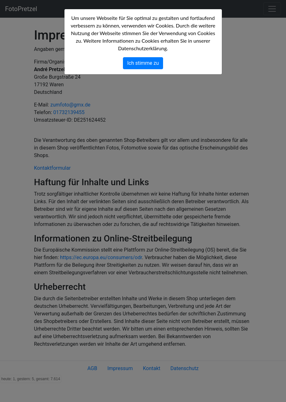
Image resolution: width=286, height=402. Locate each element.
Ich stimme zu (143, 63)
